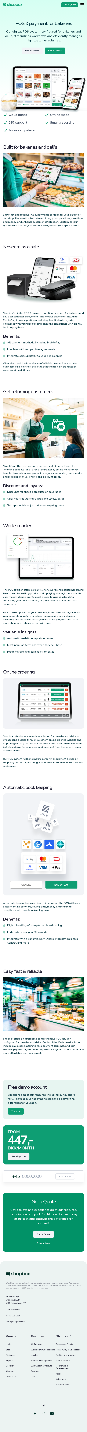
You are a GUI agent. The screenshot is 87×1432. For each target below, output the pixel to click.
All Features (36, 1344)
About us (10, 1371)
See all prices (18, 1156)
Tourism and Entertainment (62, 1367)
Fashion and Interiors (66, 1355)
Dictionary (10, 1355)
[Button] (82, 4)
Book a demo (44, 1243)
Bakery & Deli (62, 1384)
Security (10, 1366)
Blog (8, 1350)
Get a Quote (43, 1234)
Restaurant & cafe (64, 1344)
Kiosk (58, 1374)
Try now (15, 1111)
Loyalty (34, 1355)
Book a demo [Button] (32, 50)
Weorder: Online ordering (43, 1350)
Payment (35, 1371)
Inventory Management (41, 1360)
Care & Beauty (63, 1360)
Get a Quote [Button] (55, 50)
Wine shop (61, 1379)
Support (10, 1360)
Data (33, 1376)
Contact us (65, 1176)
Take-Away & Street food (68, 1350)
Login (8, 1344)
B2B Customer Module (41, 1366)
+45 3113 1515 (13, 1315)
